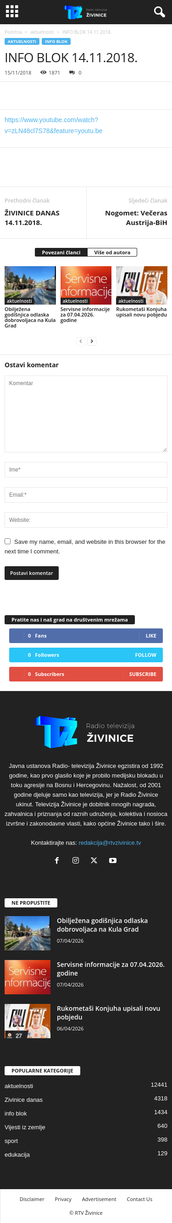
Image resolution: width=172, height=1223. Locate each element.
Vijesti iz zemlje (25, 1127)
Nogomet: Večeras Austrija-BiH (136, 217)
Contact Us (140, 1199)
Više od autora (112, 252)
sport (11, 1140)
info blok (56, 41)
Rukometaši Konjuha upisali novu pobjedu (141, 312)
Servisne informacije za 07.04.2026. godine (85, 314)
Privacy (63, 1199)
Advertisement (99, 1199)
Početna (13, 32)
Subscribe (142, 674)
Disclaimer (32, 1199)
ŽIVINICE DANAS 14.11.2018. (32, 217)
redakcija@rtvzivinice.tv (110, 842)
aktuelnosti (42, 32)
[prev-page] (80, 341)
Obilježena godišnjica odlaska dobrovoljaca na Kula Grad (30, 317)
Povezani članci (61, 252)
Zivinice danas (24, 1099)
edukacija (17, 1154)
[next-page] (91, 341)
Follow (145, 654)
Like (151, 635)
